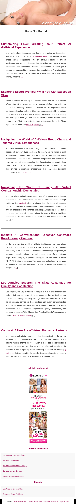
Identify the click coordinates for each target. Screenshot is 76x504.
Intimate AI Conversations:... (13, 476)
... (22, 77)
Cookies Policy (33, 501)
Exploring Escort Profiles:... (13, 494)
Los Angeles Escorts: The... (13, 489)
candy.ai (22, 203)
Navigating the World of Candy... (15, 466)
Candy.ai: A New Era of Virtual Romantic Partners (34, 330)
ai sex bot (26, 172)
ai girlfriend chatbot (41, 56)
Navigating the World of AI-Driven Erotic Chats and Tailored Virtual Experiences (36, 141)
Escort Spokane (32, 125)
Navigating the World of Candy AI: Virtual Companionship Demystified (36, 188)
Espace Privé (64, 501)
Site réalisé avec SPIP (50, 501)
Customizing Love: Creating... (14, 455)
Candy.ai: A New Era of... (12, 471)
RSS (40, 501)
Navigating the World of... (12, 460)
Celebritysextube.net (19, 501)
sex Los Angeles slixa (22, 315)
